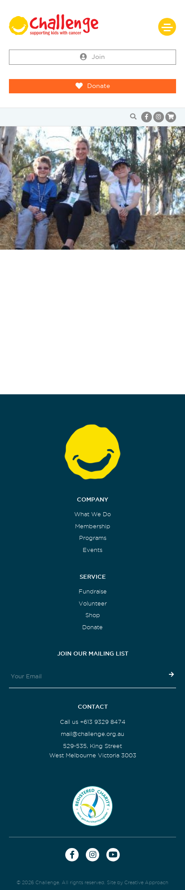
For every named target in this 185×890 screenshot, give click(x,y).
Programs (92, 538)
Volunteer (93, 603)
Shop (92, 615)
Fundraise (93, 591)
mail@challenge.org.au (92, 734)
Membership (92, 526)
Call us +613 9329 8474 (93, 722)
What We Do (92, 514)
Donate (93, 86)
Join (92, 57)
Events (92, 550)
